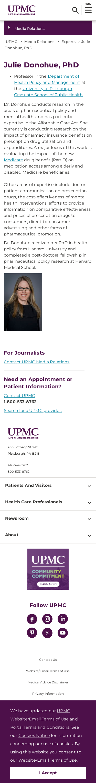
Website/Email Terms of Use (48, 671)
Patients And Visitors (28, 485)
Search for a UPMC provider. (33, 410)
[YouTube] (63, 633)
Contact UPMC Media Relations (36, 361)
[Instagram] (47, 619)
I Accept (48, 772)
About (11, 534)
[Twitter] (47, 633)
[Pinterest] (32, 633)
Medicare (13, 159)
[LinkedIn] (63, 619)
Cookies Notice (34, 735)
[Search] (75, 10)
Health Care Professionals (33, 501)
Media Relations (30, 28)
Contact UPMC (19, 395)
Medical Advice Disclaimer (48, 682)
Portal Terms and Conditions (39, 727)
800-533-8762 (18, 471)
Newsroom (17, 518)
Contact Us (48, 660)
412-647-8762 (18, 465)
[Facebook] (32, 619)
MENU (88, 4)
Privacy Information (48, 694)
